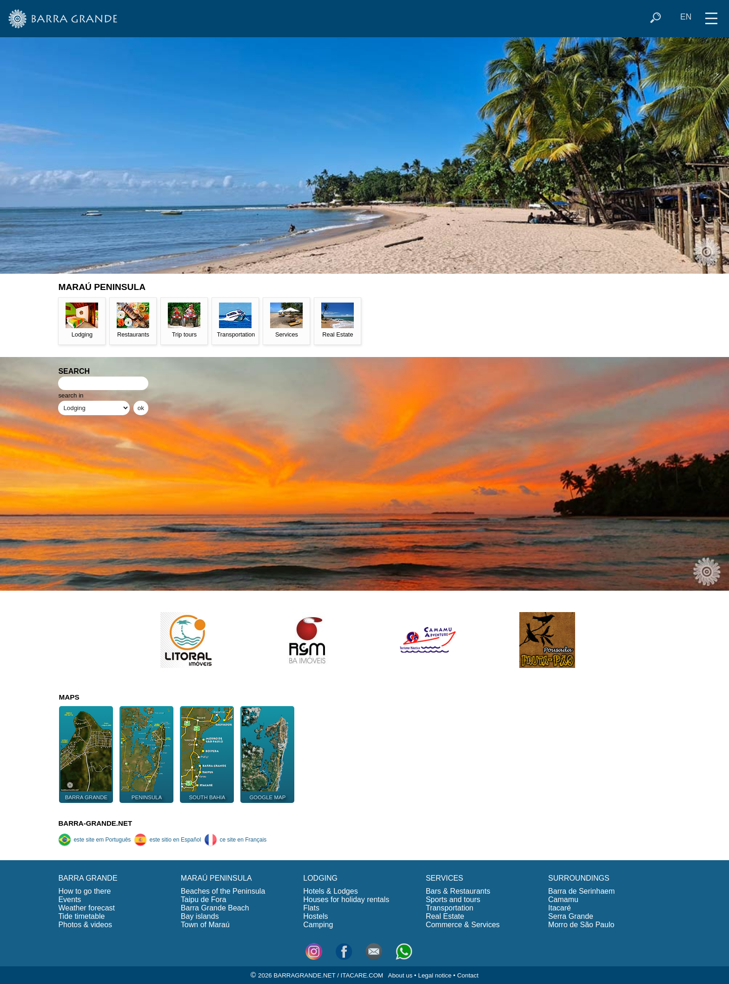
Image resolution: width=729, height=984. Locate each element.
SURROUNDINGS (579, 878)
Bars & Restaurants (458, 891)
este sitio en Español (167, 839)
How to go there (84, 891)
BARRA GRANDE (87, 878)
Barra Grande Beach (215, 908)
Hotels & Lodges (330, 891)
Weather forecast (86, 908)
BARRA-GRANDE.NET (95, 823)
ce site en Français (235, 839)
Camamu (563, 899)
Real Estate (445, 916)
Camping (318, 925)
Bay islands (200, 916)
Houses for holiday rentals (346, 899)
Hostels (315, 916)
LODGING (320, 878)
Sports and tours (453, 899)
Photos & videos (85, 925)
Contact (467, 975)
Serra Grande (570, 916)
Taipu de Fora (203, 899)
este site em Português (94, 839)
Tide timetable (81, 916)
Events (69, 899)
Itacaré (559, 908)
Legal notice (434, 975)
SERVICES (445, 878)
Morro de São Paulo (581, 925)
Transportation (450, 908)
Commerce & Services (463, 925)
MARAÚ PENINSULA (216, 878)
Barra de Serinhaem (581, 891)
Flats (311, 908)
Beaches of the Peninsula (223, 891)
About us (400, 975)
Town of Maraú (205, 925)
